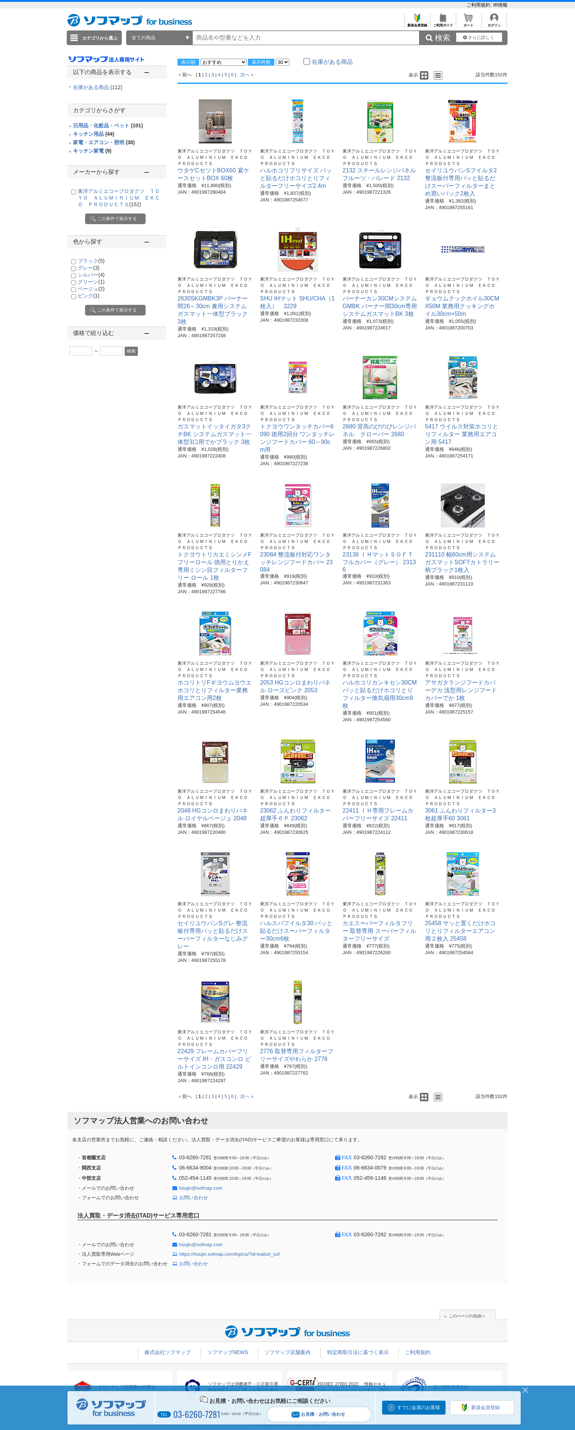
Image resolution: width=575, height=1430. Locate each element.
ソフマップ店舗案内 (287, 1352)
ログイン (494, 23)
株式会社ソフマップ (167, 1352)
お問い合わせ (193, 1197)
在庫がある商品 (97, 87)
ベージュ (91, 289)
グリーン (91, 282)
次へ (245, 74)
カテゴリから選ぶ (99, 38)
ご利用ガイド (443, 23)
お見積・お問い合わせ (318, 1414)
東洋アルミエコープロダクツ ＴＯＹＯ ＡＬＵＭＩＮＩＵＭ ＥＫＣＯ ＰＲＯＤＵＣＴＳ (119, 197)
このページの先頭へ (467, 1316)
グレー (88, 268)
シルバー (91, 275)
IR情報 (500, 5)
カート (468, 23)
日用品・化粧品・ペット (108, 125)
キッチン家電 (92, 151)
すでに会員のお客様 (418, 1407)
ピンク (88, 296)
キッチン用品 (93, 134)
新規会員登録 (417, 23)
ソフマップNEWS (227, 1352)
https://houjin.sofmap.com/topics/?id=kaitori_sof (229, 1254)
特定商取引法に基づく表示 (358, 1352)
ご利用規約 (479, 5)
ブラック (91, 261)
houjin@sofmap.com (201, 1188)
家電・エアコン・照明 (104, 142)
